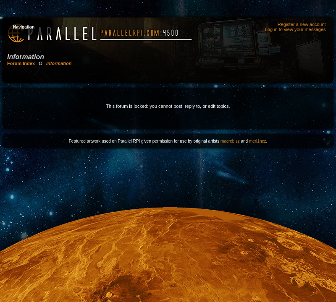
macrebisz (230, 141)
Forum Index (21, 63)
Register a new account (302, 24)
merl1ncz (257, 141)
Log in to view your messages (295, 29)
